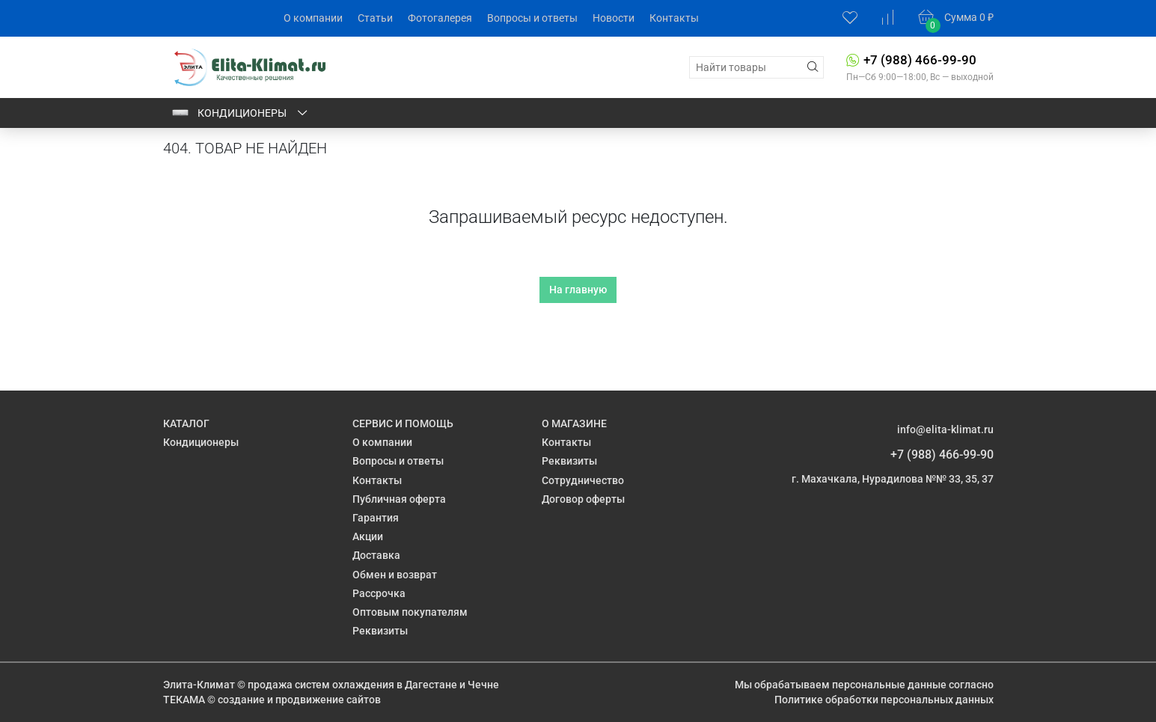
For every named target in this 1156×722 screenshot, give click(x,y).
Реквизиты (380, 631)
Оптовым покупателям (410, 612)
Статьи (375, 18)
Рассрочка (379, 593)
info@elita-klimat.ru (945, 429)
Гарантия (375, 518)
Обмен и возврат (394, 575)
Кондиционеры (240, 113)
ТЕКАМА (184, 700)
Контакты (674, 18)
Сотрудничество (583, 480)
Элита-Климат (199, 685)
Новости (613, 18)
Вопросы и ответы (532, 18)
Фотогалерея (440, 18)
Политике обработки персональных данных (884, 700)
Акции (367, 536)
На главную (578, 290)
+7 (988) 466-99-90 (919, 59)
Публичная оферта (399, 499)
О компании (313, 18)
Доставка (376, 555)
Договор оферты (583, 499)
